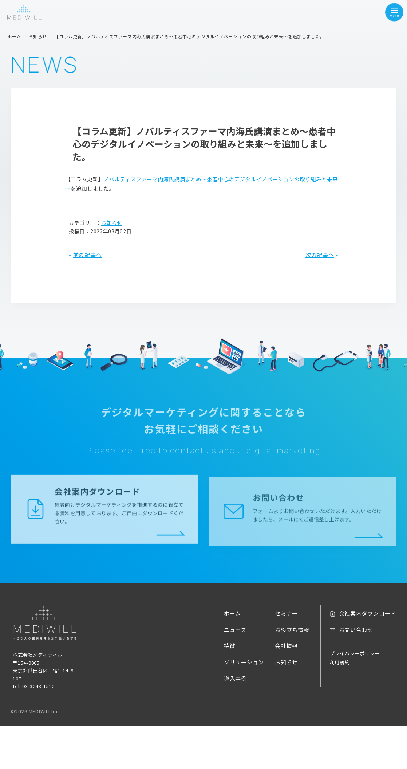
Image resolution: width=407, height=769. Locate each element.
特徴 (230, 645)
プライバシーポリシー (355, 653)
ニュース (235, 629)
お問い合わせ (356, 629)
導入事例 (235, 678)
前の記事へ (87, 254)
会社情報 (286, 645)
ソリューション (244, 662)
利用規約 (340, 662)
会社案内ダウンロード (367, 613)
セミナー (286, 613)
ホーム (232, 613)
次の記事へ (319, 254)
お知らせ (111, 222)
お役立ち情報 (292, 629)
